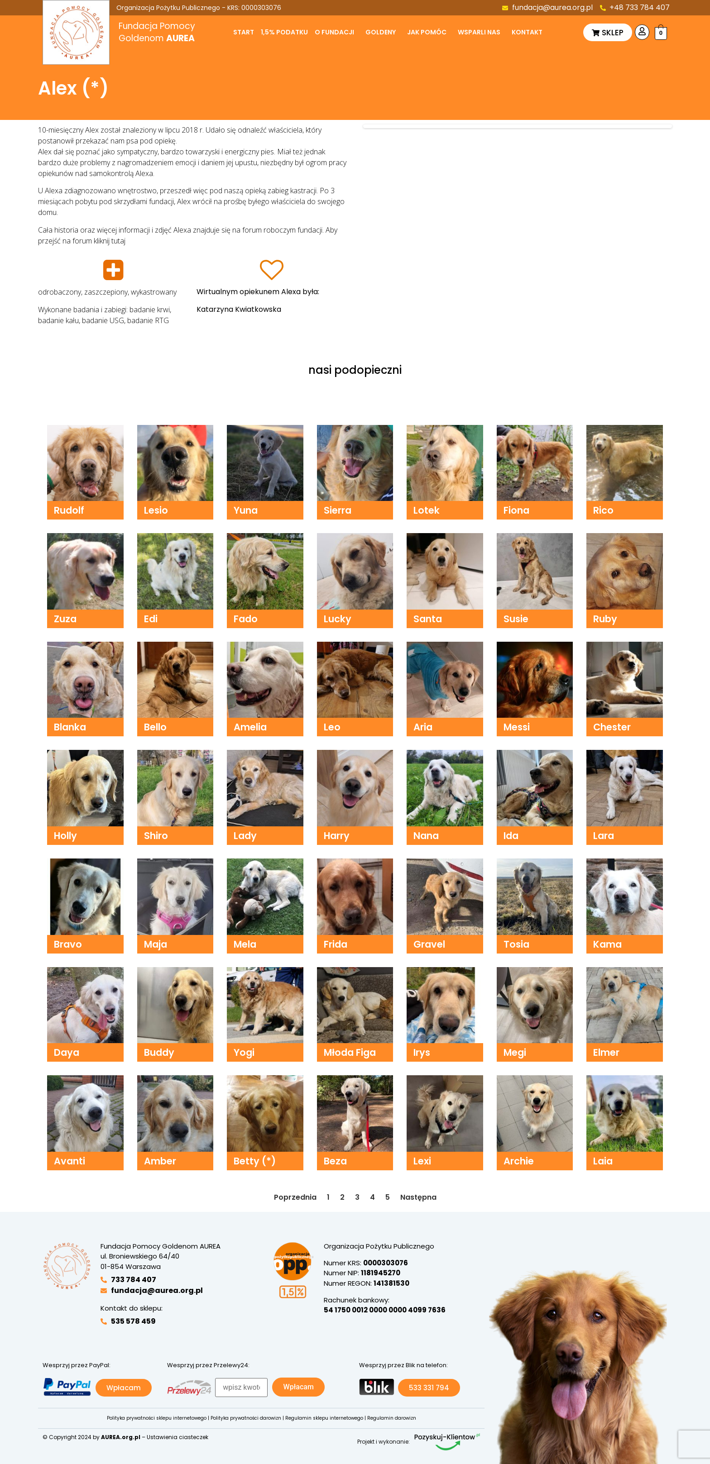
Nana (426, 835)
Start (243, 32)
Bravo (68, 944)
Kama (607, 944)
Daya (66, 1052)
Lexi (422, 1161)
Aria (422, 727)
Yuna (246, 510)
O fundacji (334, 32)
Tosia (516, 944)
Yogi (244, 1052)
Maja (155, 944)
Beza (335, 1161)
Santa (427, 618)
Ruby (605, 618)
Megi (515, 1052)
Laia (603, 1161)
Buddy (159, 1052)
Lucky (337, 618)
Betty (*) (255, 1161)
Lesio (156, 510)
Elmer (606, 1052)
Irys (421, 1052)
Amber (160, 1161)
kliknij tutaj (109, 241)
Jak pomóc (426, 32)
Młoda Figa (350, 1052)
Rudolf (69, 510)
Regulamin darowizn (391, 1418)
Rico (603, 510)
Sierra (337, 510)
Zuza (65, 618)
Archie (519, 1161)
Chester (612, 727)
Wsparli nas (479, 32)
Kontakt (527, 32)
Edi (151, 618)
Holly (65, 835)
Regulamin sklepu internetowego (324, 1418)
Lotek (426, 510)
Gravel (429, 944)
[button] (337, 32)
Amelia (250, 727)
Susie (516, 618)
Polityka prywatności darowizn (246, 1418)
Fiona (516, 510)
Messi (517, 727)
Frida (335, 944)
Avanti (69, 1161)
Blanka (70, 727)
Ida (511, 835)
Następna (418, 1197)
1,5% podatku (284, 32)
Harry (337, 835)
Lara (603, 835)
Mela (245, 944)
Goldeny (380, 32)
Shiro (156, 835)
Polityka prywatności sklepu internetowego (156, 1418)
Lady (245, 835)
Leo (332, 727)
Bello (155, 727)
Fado (246, 618)
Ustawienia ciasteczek (177, 1437)
